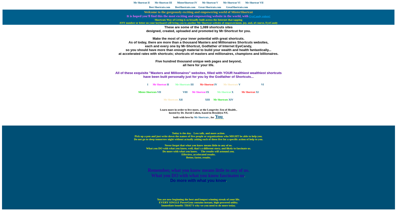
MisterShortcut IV (187, 2)
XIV (223, 99)
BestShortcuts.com (185, 7)
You (219, 116)
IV (208, 84)
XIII (200, 99)
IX (200, 92)
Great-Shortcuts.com (209, 7)
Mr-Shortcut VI (232, 2)
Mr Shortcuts (201, 117)
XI (250, 92)
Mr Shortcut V (210, 2)
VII (149, 92)
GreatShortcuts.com (237, 7)
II (161, 84)
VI (255, 84)
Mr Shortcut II (142, 2)
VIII (177, 92)
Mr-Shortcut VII (254, 2)
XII (173, 99)
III (184, 84)
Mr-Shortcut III (163, 2)
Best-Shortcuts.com (159, 7)
